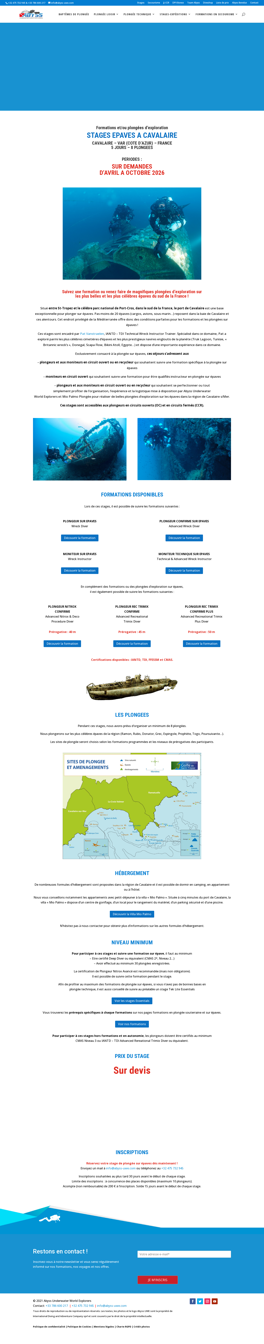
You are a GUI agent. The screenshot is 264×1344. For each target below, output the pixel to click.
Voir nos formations (132, 1024)
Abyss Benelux (239, 3)
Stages (140, 3)
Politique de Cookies (79, 1326)
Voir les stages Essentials (132, 1001)
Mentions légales (104, 1326)
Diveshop (208, 3)
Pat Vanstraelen (92, 334)
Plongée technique (137, 14)
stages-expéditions (173, 14)
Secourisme (154, 3)
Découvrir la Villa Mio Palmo (132, 914)
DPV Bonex (178, 3)
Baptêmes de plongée (74, 14)
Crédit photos (142, 1326)
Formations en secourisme (215, 14)
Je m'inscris (157, 1280)
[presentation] (165, 1273)
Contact (254, 3)
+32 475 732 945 (16, 2)
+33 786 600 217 (37, 2)
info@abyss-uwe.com (121, 1168)
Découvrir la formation (80, 538)
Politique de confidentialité (49, 1326)
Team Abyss (193, 3)
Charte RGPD (123, 1326)
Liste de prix (222, 3)
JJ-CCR (166, 3)
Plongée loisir (104, 14)
